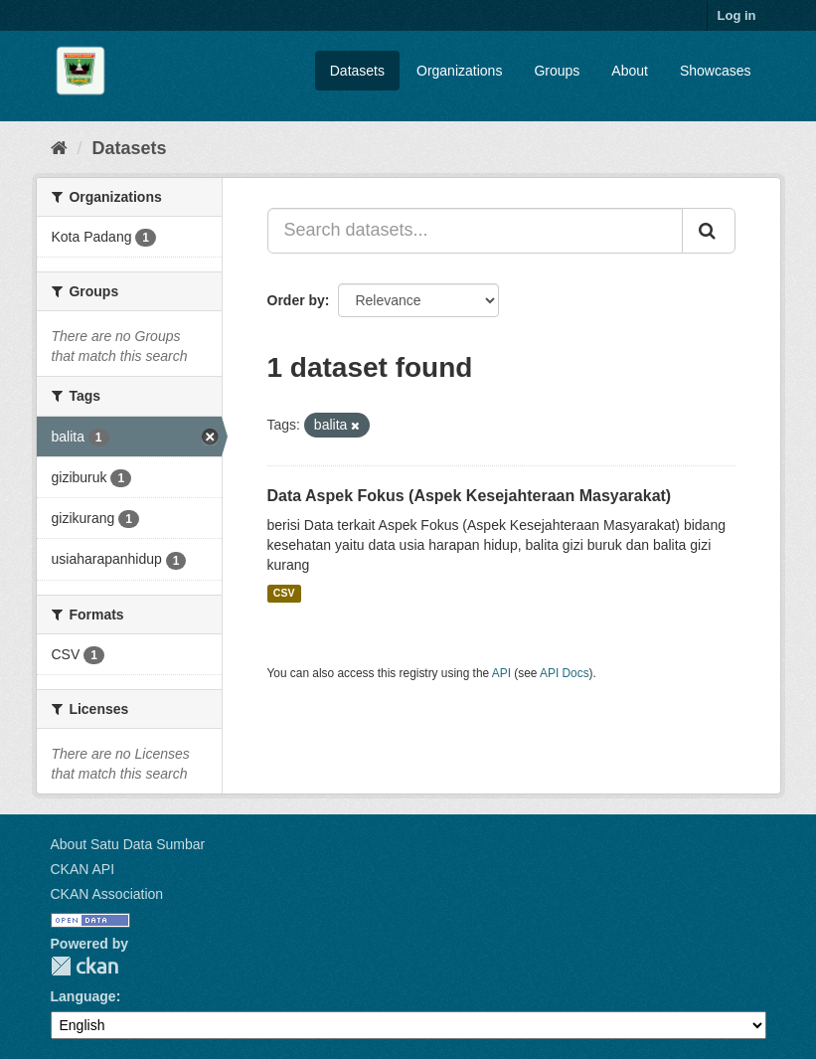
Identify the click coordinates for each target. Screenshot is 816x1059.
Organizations (459, 71)
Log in (737, 15)
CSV (284, 594)
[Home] (59, 148)
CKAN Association (107, 894)
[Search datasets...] (475, 231)
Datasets (357, 71)
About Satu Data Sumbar (128, 844)
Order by (296, 300)
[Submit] (708, 231)
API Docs (564, 673)
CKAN (84, 966)
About (629, 71)
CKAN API (83, 869)
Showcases (715, 71)
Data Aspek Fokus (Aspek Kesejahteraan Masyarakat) (469, 495)
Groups (556, 71)
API (501, 673)
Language (83, 996)
